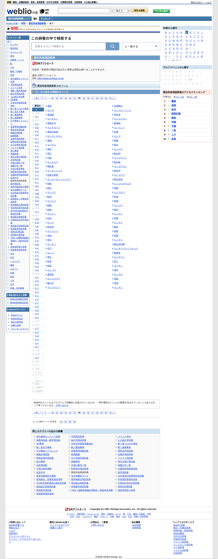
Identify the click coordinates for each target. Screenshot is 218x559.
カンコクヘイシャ (122, 110)
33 (75, 98)
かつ (37, 175)
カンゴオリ (119, 192)
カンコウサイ (53, 278)
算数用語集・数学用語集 (48, 440)
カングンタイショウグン (59, 179)
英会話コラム (17, 315)
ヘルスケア (15, 261)
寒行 (49, 153)
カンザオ (118, 274)
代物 (173, 122)
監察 (116, 235)
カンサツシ (119, 257)
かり (37, 255)
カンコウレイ (53, 287)
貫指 (116, 283)
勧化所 (50, 227)
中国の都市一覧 (78, 465)
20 (65, 421)
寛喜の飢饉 (52, 132)
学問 (23, 23)
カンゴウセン (120, 166)
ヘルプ (209, 2)
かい (37, 116)
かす (37, 157)
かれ (37, 263)
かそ (37, 164)
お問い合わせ (62, 405)
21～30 (193, 97)
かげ (37, 292)
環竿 (116, 270)
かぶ (37, 343)
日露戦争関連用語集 (127, 468)
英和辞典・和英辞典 (183, 530)
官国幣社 (118, 106)
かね (37, 197)
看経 (49, 106)
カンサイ (118, 214)
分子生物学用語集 (79, 458)
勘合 (116, 145)
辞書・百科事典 (17, 288)
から (37, 252)
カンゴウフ (119, 175)
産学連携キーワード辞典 (48, 436)
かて (37, 179)
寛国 (116, 201)
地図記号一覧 (124, 465)
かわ (37, 270)
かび (37, 339)
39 (101, 98)
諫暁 (49, 149)
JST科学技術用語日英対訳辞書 (51, 483)
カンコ (50, 253)
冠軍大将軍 (52, 175)
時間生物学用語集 (45, 458)
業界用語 (14, 48)
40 (106, 98)
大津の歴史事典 (44, 468)
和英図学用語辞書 (79, 486)
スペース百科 (124, 436)
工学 (12, 67)
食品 (12, 276)
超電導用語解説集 (79, 451)
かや (37, 241)
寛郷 (116, 140)
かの (37, 200)
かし (37, 153)
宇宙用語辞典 (77, 436)
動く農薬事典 (77, 447)
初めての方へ (197, 2)
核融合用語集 (42, 454)
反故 (173, 138)
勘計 (49, 188)
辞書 (9, 2)
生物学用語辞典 (125, 454)
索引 (35, 18)
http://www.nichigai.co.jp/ (51, 78)
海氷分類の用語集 (126, 461)
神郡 (116, 188)
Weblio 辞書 (12, 23)
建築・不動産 (16, 71)
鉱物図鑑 (75, 454)
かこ (37, 146)
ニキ (173, 134)
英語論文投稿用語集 (46, 486)
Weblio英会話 (17, 319)
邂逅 (173, 101)
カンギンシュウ (54, 170)
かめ (37, 233)
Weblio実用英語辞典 (19, 303)
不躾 (173, 126)
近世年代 (40, 472)
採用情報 (136, 527)
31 (66, 98)
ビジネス (14, 44)
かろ (37, 266)
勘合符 (117, 170)
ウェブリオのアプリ (60, 525)
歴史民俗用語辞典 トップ (19, 18)
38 (97, 98)
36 (88, 98)
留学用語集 (123, 472)
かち (37, 171)
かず (37, 307)
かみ (37, 226)
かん (37, 277)
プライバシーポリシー (19, 536)
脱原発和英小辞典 (126, 490)
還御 (49, 140)
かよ (37, 248)
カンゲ (50, 222)
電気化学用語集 (125, 451)
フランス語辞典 (180, 542)
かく (37, 138)
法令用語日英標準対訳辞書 (131, 476)
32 (70, 98)
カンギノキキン (54, 136)
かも (37, 237)
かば (37, 336)
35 (84, 98)
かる (37, 259)
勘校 (49, 265)
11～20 (180, 97)
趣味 (12, 265)
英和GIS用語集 (125, 486)
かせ (37, 160)
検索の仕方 (14, 527)
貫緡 (116, 278)
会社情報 (136, 525)
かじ (37, 303)
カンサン (118, 265)
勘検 (49, 209)
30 (61, 98)
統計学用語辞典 (78, 440)
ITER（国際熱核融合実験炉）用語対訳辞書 (92, 490)
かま (37, 222)
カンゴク (118, 205)
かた (37, 168)
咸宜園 (50, 114)
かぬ (37, 193)
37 (93, 98)
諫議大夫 (51, 123)
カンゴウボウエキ (122, 183)
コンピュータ (16, 52)
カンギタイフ (53, 127)
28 (52, 98)
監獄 (116, 196)
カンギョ (51, 145)
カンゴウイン (120, 158)
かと (37, 182)
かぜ (37, 310)
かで (37, 328)
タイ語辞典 (178, 547)
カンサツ (118, 240)
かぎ (37, 285)
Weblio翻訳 (178, 533)
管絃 (49, 235)
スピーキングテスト (20, 329)
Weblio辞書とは (16, 525)
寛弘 (49, 257)
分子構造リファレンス (47, 451)
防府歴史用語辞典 (79, 468)
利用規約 (13, 533)
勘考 (49, 261)
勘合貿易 (118, 179)
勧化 (49, 218)
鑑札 (116, 227)
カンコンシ (119, 127)
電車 (12, 56)
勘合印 (117, 153)
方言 (12, 284)
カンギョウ (52, 162)
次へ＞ (112, 98)
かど (37, 332)
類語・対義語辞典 (21, 2)
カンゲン (51, 244)
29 (57, 98)
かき (37, 135)
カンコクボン (120, 119)
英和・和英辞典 (38, 2)
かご (37, 296)
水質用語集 (41, 465)
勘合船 (117, 162)
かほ (37, 219)
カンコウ (51, 270)
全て (9, 41)
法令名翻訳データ (79, 476)
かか (37, 131)
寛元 (49, 240)
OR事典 (40, 443)
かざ (37, 299)
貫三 (116, 261)
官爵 (116, 218)
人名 (12, 280)
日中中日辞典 (52, 2)
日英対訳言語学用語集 (129, 483)
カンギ (50, 110)
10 (61, 421)
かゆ (37, 244)
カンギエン (52, 119)
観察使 (117, 253)
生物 (12, 273)
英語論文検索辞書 (79, 483)
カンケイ (51, 192)
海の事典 (40, 461)
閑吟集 (50, 166)
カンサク (118, 222)
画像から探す (56, 527)
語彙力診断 (16, 325)
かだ (37, 317)
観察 (116, 231)
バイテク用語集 (125, 458)
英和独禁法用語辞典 (81, 479)
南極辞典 (75, 461)
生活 (12, 257)
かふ (37, 211)
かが (37, 281)
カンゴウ (118, 149)
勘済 (116, 209)
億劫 (173, 117)
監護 (116, 132)
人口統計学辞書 (125, 440)
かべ (37, 347)
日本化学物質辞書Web (82, 443)
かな (37, 186)
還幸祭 (50, 274)
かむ (37, 230)
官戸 (49, 248)
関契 (49, 183)
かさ (37, 149)
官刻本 (117, 114)
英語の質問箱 (17, 322)
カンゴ (117, 136)
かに (37, 190)
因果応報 (176, 113)
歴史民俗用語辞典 (37, 23)
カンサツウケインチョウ (126, 248)
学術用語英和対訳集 (127, 479)
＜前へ (37, 98)
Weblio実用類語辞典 (19, 299)
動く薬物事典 (124, 447)
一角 (173, 130)
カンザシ (118, 287)
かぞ (37, 314)
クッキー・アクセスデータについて (25, 540)
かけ (37, 142)
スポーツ (14, 269)
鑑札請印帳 (119, 244)
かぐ (37, 288)
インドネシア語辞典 (183, 544)
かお (37, 127)
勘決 (49, 196)
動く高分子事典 (44, 447)
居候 (173, 105)
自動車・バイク (17, 60)
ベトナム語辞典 (180, 550)
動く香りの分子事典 (127, 443)
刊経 (49, 158)
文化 (12, 253)
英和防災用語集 (44, 490)
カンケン (51, 214)
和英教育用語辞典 (45, 493)
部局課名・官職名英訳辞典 (49, 479)
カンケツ (51, 201)
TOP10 (166, 96)
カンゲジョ (52, 231)
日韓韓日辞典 (66, 2)
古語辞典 (78, 2)
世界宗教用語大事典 (46, 476)
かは (37, 204)
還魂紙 (117, 123)
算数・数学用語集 (18, 91)
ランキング (45, 18)
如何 (173, 109)
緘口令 (50, 283)
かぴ (37, 358)
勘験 (49, 205)
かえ (37, 124)
